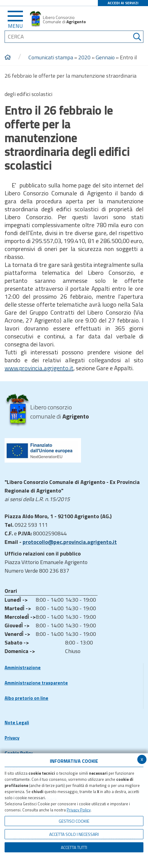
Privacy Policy (79, 810)
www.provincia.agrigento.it (39, 368)
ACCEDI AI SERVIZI (123, 3)
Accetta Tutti (74, 847)
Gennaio (105, 57)
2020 (84, 57)
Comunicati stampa (50, 57)
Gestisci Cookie (74, 821)
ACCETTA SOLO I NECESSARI (74, 834)
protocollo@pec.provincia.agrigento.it (70, 542)
